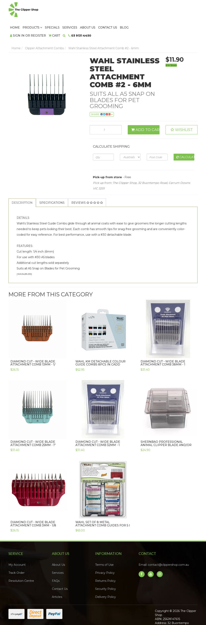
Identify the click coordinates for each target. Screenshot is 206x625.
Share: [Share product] (102, 96)
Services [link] (58, 555)
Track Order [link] (16, 555)
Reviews (87, 185)
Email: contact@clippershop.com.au (164, 547)
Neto (184, 617)
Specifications (52, 185)
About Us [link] (58, 547)
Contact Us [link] (60, 571)
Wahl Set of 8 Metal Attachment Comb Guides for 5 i (102, 506)
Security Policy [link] (105, 571)
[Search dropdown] (113, 18)
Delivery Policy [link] (105, 579)
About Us (136, 10)
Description (22, 185)
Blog (173, 10)
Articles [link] (57, 579)
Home (64, 10)
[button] (182, 112)
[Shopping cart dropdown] (103, 18)
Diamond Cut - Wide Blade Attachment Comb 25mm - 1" (33, 426)
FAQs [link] (56, 563)
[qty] (103, 139)
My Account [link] (17, 547)
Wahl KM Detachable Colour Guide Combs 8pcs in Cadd (100, 345)
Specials (101, 10)
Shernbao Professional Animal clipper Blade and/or (166, 426)
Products (81, 10)
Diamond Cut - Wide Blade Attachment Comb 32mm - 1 (97, 426)
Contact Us (156, 10)
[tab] (22, 185)
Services (118, 10)
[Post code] (157, 139)
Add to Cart (145, 112)
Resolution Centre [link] (21, 563)
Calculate (185, 139)
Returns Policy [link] (105, 563)
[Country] (130, 139)
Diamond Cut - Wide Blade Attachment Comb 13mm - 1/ (32, 345)
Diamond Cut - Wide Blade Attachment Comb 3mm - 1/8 (33, 506)
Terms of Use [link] (104, 547)
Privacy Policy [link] (105, 555)
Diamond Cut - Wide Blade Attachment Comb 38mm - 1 (163, 345)
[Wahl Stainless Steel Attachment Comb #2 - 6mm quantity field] (106, 112)
